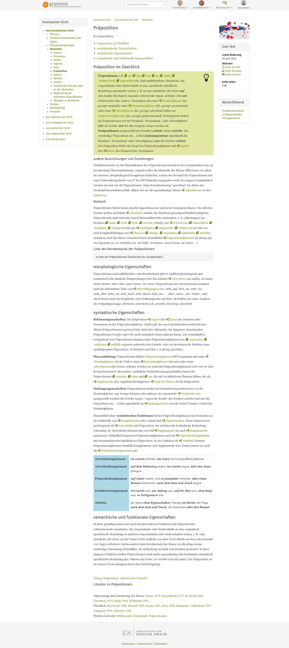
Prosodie (55, 111)
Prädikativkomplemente (115, 450)
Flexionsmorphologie (62, 45)
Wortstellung (57, 108)
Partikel (57, 78)
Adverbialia (124, 425)
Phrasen (54, 34)
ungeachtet (125, 80)
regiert (183, 146)
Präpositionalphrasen (112, 116)
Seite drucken (231, 71)
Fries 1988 (168, 606)
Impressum (128, 643)
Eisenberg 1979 (103, 601)
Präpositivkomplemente (193, 435)
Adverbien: (177, 278)
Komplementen (129, 420)
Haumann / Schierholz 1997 (193, 606)
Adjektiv (58, 63)
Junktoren (99, 195)
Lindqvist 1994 (102, 610)
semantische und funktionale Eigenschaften (125, 58)
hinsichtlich (198, 223)
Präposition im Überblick (113, 43)
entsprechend (185, 228)
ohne (133, 376)
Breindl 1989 (136, 606)
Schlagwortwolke (232, 114)
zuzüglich (116, 228)
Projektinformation (233, 110)
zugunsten (168, 233)
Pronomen (59, 56)
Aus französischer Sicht (60, 30)
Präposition (60, 71)
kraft (122, 223)
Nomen (57, 52)
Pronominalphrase (141, 105)
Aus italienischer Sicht (59, 117)
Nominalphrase (170, 101)
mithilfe (114, 344)
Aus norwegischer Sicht (59, 122)
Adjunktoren (192, 190)
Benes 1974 (153, 596)
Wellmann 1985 (139, 601)
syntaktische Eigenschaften (114, 53)
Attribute (186, 440)
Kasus (109, 151)
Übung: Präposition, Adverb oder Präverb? (120, 578)
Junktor (57, 82)
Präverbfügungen (146, 289)
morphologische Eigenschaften (117, 48)
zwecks (145, 223)
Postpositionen (189, 393)
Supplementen (173, 420)
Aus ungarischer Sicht (59, 133)
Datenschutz (144, 643)
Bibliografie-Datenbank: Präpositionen (142, 616)
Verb (56, 67)
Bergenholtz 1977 (173, 596)
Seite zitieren (231, 74)
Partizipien (145, 228)
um (148, 376)
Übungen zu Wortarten (66, 100)
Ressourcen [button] (224, 4)
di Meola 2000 (194, 596)
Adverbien (134, 213)
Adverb (57, 74)
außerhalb (186, 233)
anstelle (202, 233)
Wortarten (56, 49)
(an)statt (119, 376)
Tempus (54, 104)
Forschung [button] (180, 4)
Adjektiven (178, 223)
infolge (151, 233)
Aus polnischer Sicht (58, 128)
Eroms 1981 (153, 606)
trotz (133, 223)
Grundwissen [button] (201, 4)
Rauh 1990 (121, 601)
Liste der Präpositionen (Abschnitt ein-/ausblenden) (129, 257)
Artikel (57, 60)
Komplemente (197, 430)
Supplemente (103, 381)
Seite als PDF (231, 67)
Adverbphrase (123, 110)
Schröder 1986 (123, 610)
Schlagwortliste (231, 118)
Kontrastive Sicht (102, 20)
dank (110, 223)
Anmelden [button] (244, 4)
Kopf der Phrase (163, 381)
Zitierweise (160, 643)
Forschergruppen (56, 139)
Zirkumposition (156, 403)
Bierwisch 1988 (117, 606)
